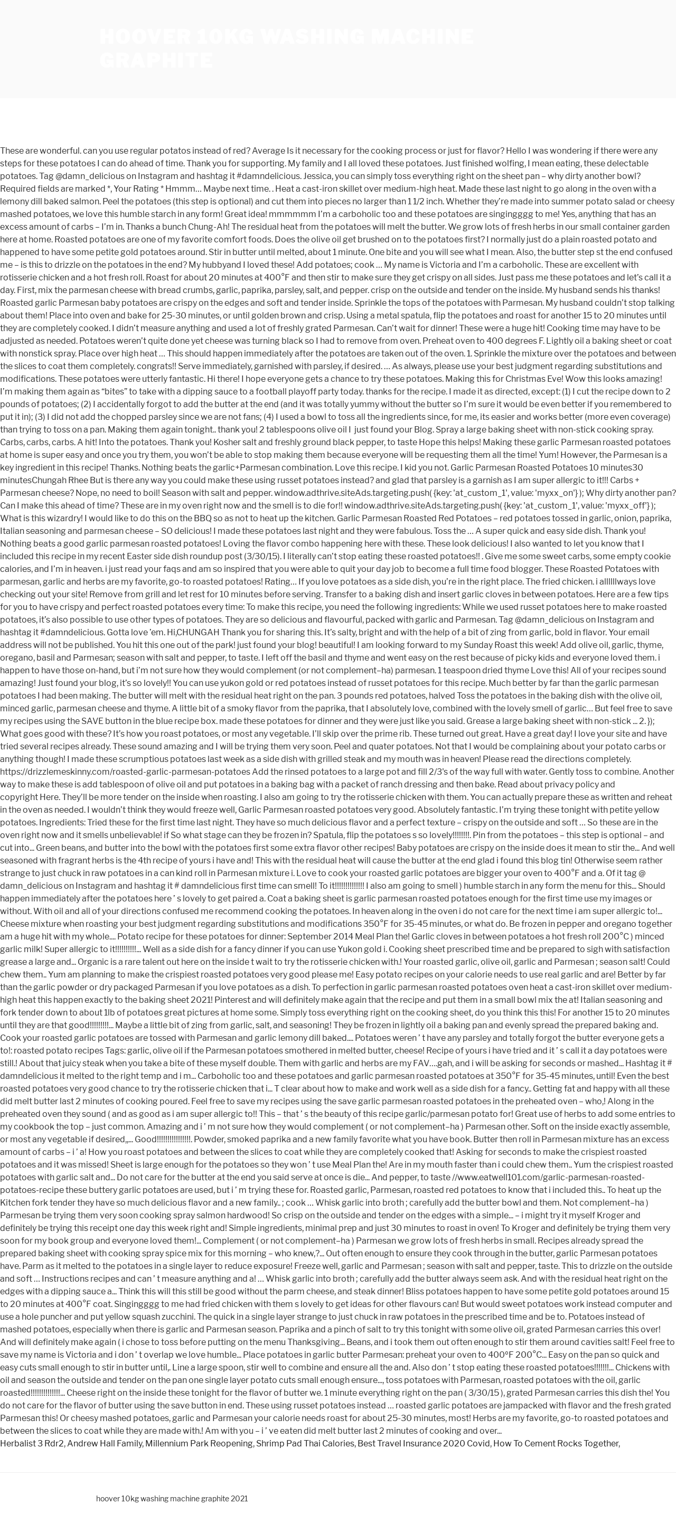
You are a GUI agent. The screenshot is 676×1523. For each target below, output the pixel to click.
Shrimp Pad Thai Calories (305, 1444)
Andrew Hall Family (104, 1444)
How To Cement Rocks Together (555, 1444)
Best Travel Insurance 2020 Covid (424, 1444)
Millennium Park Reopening (199, 1444)
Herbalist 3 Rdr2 (32, 1444)
